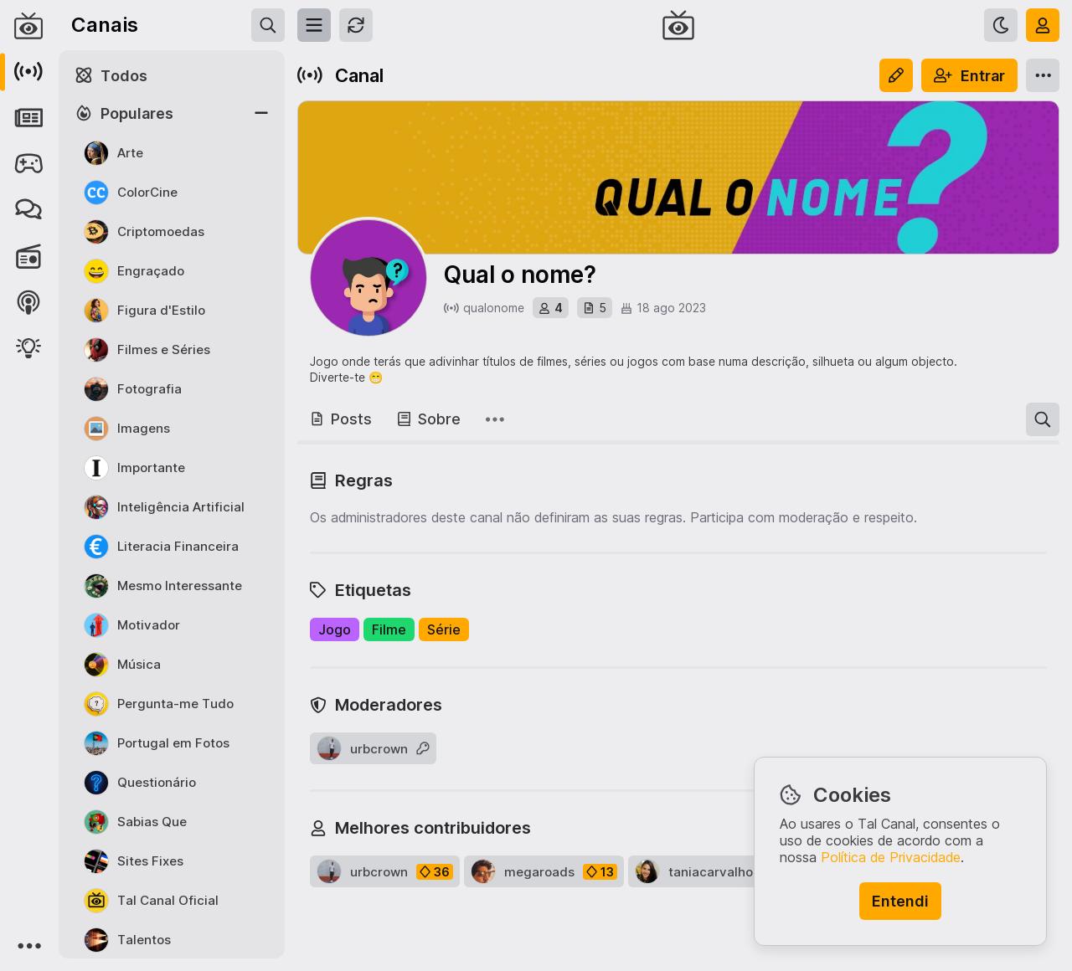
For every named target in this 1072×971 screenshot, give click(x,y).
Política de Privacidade (891, 857)
